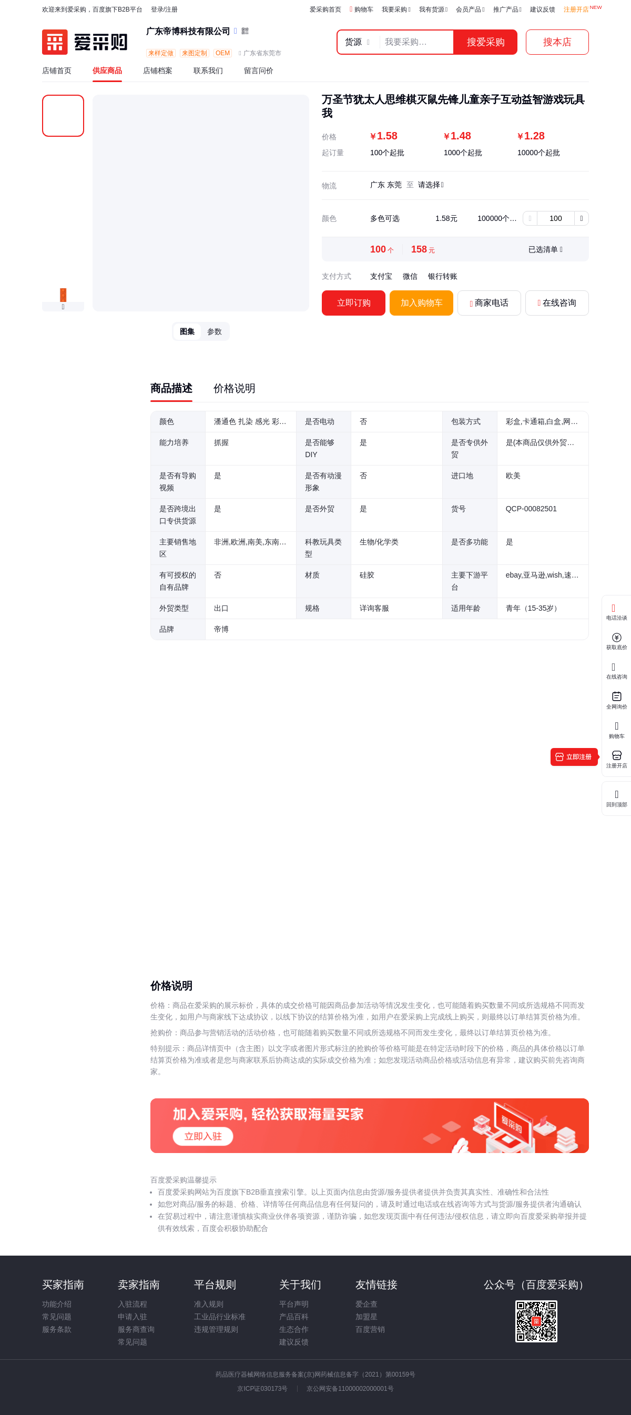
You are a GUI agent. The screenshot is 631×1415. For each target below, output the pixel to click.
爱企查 (366, 1304)
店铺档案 (157, 70)
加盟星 (366, 1316)
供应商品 (107, 70)
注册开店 (576, 9)
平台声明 (294, 1304)
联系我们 (208, 70)
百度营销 (370, 1329)
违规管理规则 (216, 1329)
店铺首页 (57, 70)
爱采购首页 (325, 9)
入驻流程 (132, 1304)
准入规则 (208, 1304)
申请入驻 (132, 1316)
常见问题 (57, 1316)
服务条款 (57, 1329)
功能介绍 (57, 1304)
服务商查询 (136, 1329)
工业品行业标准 (220, 1316)
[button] (63, 307)
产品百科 (294, 1316)
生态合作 (294, 1329)
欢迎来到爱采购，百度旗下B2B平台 (92, 9)
